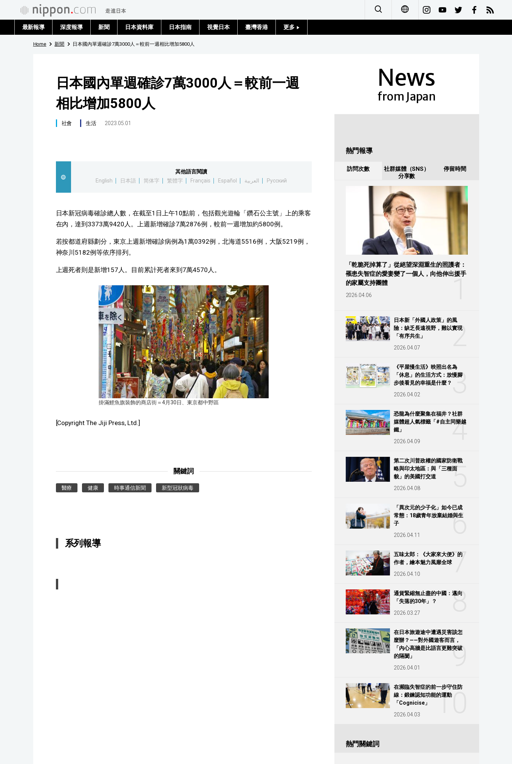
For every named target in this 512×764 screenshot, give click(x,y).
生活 (91, 123)
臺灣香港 (256, 27)
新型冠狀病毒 (177, 488)
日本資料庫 (139, 27)
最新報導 (33, 27)
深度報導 (71, 27)
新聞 (104, 27)
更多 (291, 27)
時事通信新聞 (130, 488)
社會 (67, 123)
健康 (93, 488)
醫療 (67, 488)
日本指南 (180, 27)
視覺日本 (218, 27)
